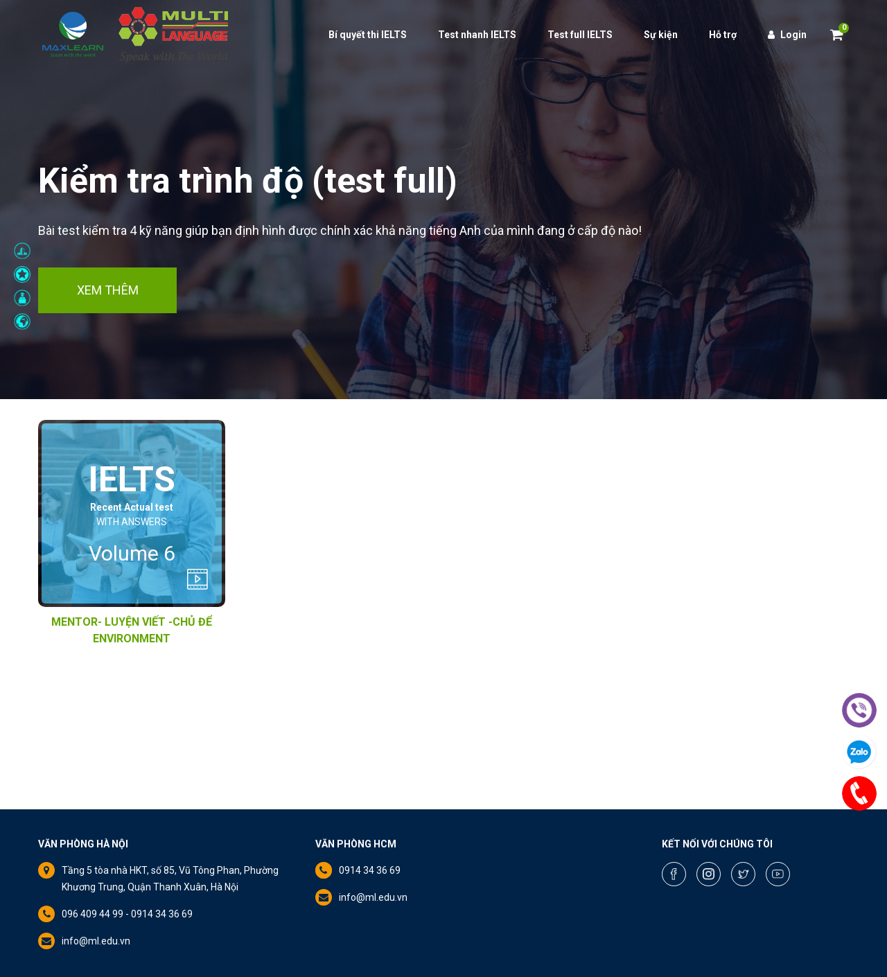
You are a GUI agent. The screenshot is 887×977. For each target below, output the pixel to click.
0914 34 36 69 (370, 870)
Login (787, 34)
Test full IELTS (580, 34)
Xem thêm (108, 290)
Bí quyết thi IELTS (367, 34)
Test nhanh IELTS (477, 34)
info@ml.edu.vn (96, 941)
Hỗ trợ (723, 34)
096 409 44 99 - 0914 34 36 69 (127, 913)
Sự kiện (661, 34)
